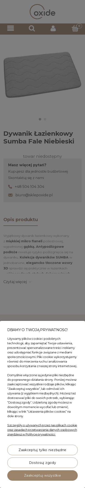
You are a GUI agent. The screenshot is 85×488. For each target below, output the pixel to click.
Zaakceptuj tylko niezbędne (42, 450)
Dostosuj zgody (42, 463)
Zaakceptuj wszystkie (42, 475)
